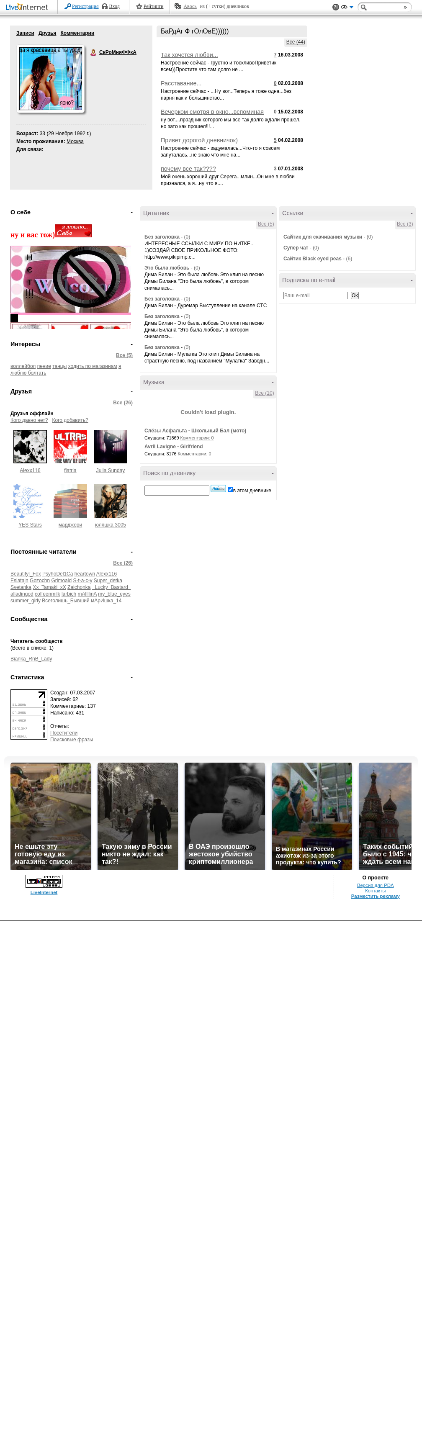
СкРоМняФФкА (93, 52)
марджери (70, 525)
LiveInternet (28, 7)
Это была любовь (166, 268)
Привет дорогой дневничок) (199, 140)
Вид (347, 8)
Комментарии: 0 (197, 437)
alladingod (21, 594)
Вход (114, 6)
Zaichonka (78, 587)
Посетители (63, 733)
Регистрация (85, 6)
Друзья (48, 33)
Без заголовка (162, 237)
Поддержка (335, 7)
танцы (59, 366)
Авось (189, 6)
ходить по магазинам (92, 366)
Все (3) (405, 224)
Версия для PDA (375, 885)
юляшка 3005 (110, 525)
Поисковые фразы (71, 740)
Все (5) (124, 355)
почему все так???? (188, 168)
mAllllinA (87, 594)
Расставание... (181, 83)
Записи (25, 33)
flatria (70, 470)
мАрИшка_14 (106, 601)
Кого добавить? (70, 420)
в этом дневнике (252, 490)
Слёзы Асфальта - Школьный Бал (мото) (195, 431)
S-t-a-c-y (82, 580)
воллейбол (23, 366)
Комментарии (77, 33)
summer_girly (25, 601)
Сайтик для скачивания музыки (322, 237)
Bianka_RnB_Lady (31, 659)
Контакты (375, 890)
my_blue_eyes (114, 594)
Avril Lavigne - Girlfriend (173, 447)
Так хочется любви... (189, 54)
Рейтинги (154, 6)
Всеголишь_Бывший (65, 601)
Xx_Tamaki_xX (49, 587)
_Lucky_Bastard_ (111, 587)
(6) (349, 259)
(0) (187, 237)
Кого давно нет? (29, 420)
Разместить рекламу (375, 896)
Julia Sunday (110, 470)
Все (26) (123, 403)
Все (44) (295, 42)
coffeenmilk (47, 594)
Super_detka (108, 580)
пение (44, 366)
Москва (75, 141)
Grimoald (61, 580)
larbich (69, 594)
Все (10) (264, 393)
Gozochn (40, 580)
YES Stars (29, 525)
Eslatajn (19, 580)
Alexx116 (30, 470)
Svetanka (20, 587)
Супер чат (295, 248)
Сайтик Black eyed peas (312, 259)
